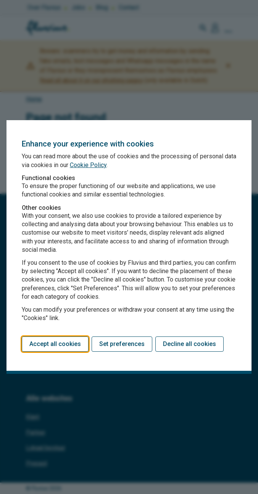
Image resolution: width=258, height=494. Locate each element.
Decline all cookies (189, 344)
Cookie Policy (88, 165)
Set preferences (122, 344)
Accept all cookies (55, 344)
